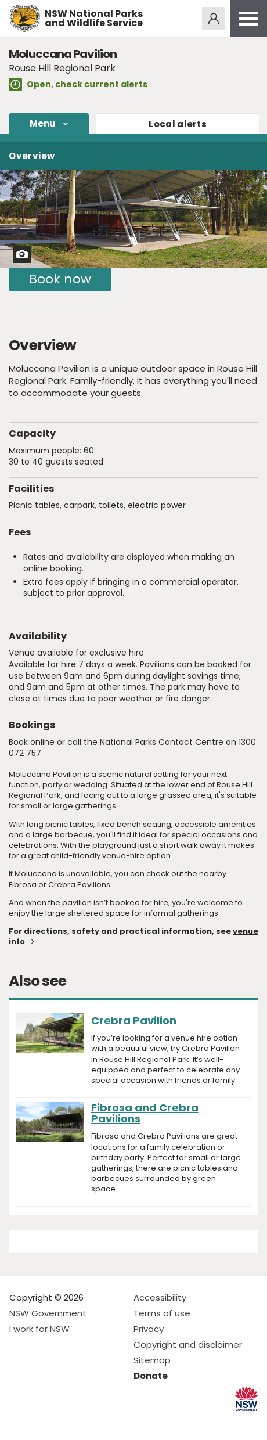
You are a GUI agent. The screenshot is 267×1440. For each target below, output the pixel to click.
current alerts (115, 84)
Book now (60, 279)
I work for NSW (39, 1329)
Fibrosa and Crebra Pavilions (145, 1113)
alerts (178, 124)
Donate (151, 1376)
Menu (43, 123)
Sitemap (152, 1360)
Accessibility (160, 1297)
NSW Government (47, 1313)
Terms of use (162, 1313)
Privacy (149, 1329)
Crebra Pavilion (133, 1020)
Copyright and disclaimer (188, 1344)
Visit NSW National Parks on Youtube (70, 1421)
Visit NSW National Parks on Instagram (45, 1421)
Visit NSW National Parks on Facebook (20, 1421)
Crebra (61, 884)
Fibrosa (23, 884)
